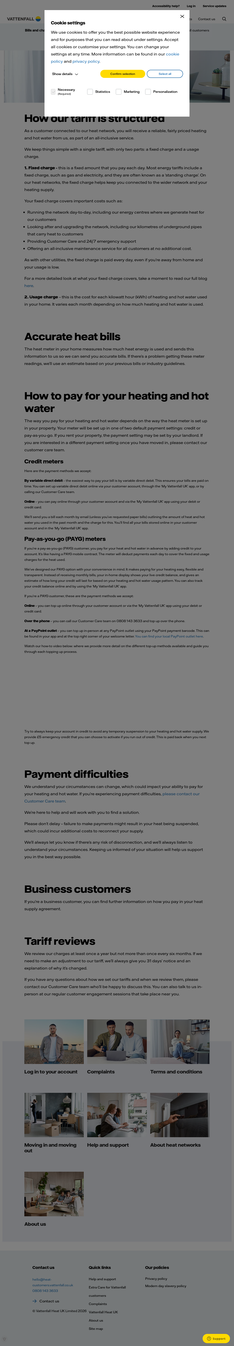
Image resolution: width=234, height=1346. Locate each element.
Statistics (102, 92)
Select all (165, 74)
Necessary (66, 91)
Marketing (132, 92)
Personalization (165, 92)
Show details (62, 74)
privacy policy (85, 61)
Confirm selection (122, 74)
